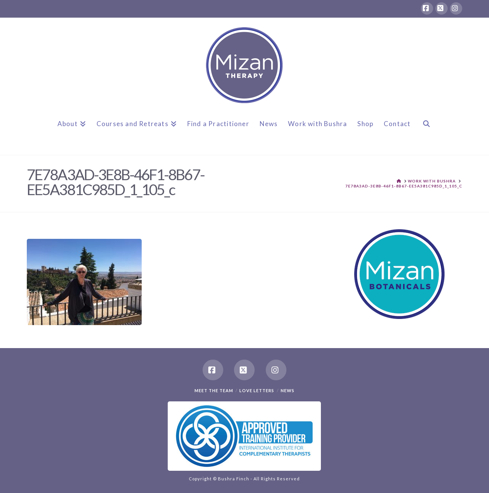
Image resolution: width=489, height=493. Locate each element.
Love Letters (256, 390)
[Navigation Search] (426, 130)
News (287, 390)
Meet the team (214, 390)
